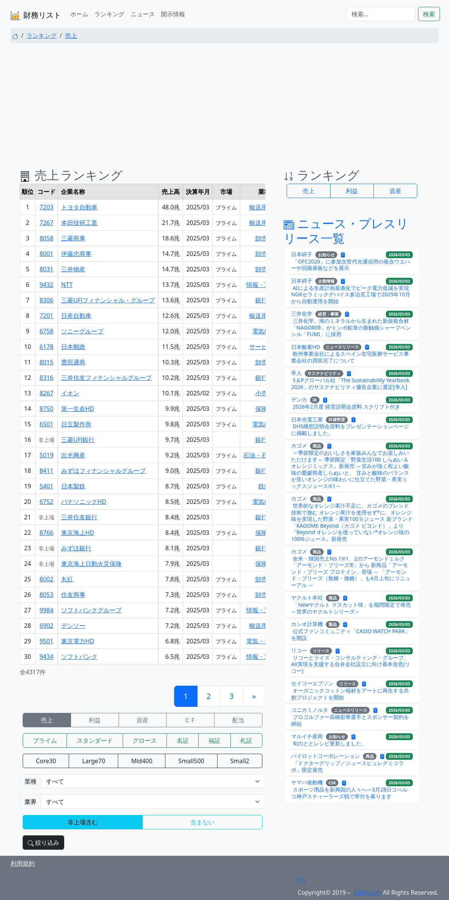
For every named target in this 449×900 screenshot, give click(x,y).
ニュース (143, 14)
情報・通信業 (264, 284)
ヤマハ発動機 (307, 782)
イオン (70, 393)
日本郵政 (73, 346)
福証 (214, 740)
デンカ (299, 399)
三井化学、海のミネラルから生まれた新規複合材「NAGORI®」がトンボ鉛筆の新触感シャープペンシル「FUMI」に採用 (351, 327)
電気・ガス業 (264, 641)
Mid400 (141, 761)
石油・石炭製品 (264, 455)
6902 (47, 625)
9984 (47, 610)
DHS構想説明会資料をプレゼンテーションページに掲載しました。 (350, 430)
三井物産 (73, 269)
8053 (47, 594)
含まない (202, 822)
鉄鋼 (264, 486)
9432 (47, 284)
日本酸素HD (305, 346)
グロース (145, 740)
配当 (238, 720)
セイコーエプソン (312, 683)
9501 (47, 641)
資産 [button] (395, 191)
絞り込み (43, 842)
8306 (47, 300)
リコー (299, 650)
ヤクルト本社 (307, 597)
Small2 (239, 761)
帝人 (296, 372)
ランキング (109, 14)
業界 (31, 802)
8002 (47, 579)
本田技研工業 (79, 222)
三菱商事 (73, 238)
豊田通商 (73, 362)
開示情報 (173, 14)
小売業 (264, 393)
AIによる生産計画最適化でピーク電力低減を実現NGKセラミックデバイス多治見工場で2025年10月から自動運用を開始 (350, 294)
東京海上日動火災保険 (91, 563)
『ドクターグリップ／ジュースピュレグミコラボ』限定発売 (347, 766)
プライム (45, 740)
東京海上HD (77, 532)
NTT (67, 284)
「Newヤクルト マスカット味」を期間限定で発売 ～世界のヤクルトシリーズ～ (351, 608)
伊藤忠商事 (76, 253)
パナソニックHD (83, 501)
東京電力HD (77, 641)
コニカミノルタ (309, 709)
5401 (47, 486)
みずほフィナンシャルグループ (103, 470)
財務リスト (35, 15)
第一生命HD (77, 408)
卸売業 (264, 238)
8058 (47, 238)
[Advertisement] (224, 102)
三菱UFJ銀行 (77, 439)
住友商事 (73, 594)
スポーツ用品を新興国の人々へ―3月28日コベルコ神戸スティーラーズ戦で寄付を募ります (349, 793)
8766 (47, 532)
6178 (47, 346)
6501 (47, 424)
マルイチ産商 (307, 736)
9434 (47, 656)
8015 (47, 362)
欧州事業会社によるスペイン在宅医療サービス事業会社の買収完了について (350, 357)
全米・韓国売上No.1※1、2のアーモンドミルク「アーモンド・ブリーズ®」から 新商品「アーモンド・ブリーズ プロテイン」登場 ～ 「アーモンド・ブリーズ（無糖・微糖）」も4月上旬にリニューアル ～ (350, 572)
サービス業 (264, 346)
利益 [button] (352, 191)
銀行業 (264, 300)
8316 (47, 377)
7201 (47, 315)
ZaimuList (367, 892)
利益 (95, 720)
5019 (47, 455)
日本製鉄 (73, 486)
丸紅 (67, 579)
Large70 (93, 761)
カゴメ (299, 445)
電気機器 (264, 331)
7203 (47, 207)
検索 (429, 14)
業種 (31, 781)
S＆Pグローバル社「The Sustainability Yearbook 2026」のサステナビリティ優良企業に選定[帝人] (350, 383)
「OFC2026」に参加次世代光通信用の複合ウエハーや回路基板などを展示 (350, 265)
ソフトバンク (79, 656)
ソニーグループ (82, 331)
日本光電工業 (307, 419)
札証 (246, 740)
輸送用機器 (264, 207)
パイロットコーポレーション (325, 755)
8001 (47, 253)
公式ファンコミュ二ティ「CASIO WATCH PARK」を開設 (350, 634)
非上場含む (83, 822)
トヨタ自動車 (79, 207)
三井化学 (301, 313)
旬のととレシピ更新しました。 (330, 743)
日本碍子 (301, 254)
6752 (47, 501)
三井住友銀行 (79, 517)
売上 (71, 35)
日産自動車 (76, 315)
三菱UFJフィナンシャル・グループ (108, 300)
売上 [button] (308, 191)
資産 (142, 720)
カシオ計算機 (307, 623)
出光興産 (73, 455)
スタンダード (95, 740)
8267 (47, 393)
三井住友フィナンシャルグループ (106, 377)
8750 (47, 408)
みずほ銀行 (76, 548)
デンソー (73, 625)
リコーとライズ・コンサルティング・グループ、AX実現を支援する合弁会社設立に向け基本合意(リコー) (350, 664)
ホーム (79, 14)
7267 (47, 222)
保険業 (264, 408)
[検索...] (381, 14)
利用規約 (23, 863)
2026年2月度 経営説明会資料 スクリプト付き (346, 406)
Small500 (191, 761)
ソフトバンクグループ (91, 610)
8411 (47, 470)
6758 (47, 331)
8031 (47, 269)
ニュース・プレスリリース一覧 (346, 230)
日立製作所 (76, 424)
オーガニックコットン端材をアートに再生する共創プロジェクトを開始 (350, 694)
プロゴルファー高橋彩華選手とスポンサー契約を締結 (350, 720)
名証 (183, 740)
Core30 (46, 761)
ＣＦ (190, 720)
